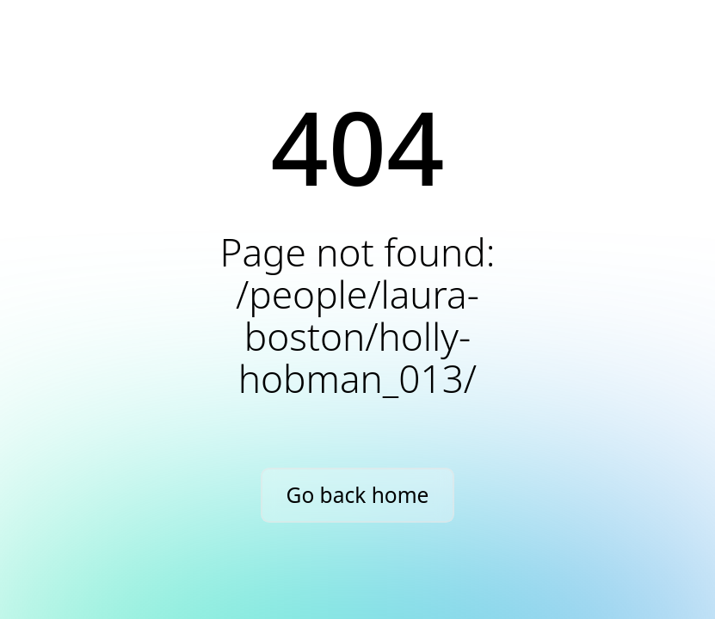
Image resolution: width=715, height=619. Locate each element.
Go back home (358, 495)
